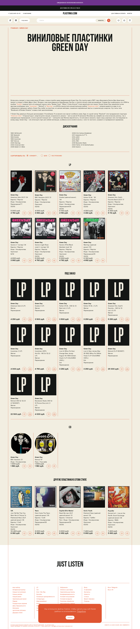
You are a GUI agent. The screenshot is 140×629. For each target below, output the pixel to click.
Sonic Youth (87, 511)
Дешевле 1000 (17, 613)
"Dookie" (19, 104)
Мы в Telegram (112, 587)
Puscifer (110, 511)
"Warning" (49, 106)
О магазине (87, 590)
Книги (38, 603)
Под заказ (24, 20)
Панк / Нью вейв (41, 462)
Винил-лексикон (89, 599)
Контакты (87, 592)
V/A (12, 511)
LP (10, 20)
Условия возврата (66, 599)
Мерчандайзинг (41, 601)
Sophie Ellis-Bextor (65, 511)
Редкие (15, 601)
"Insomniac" (33, 106)
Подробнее (81, 611)
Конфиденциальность (67, 594)
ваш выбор (16, 587)
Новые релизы (17, 594)
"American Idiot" (93, 106)
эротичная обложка (19, 610)
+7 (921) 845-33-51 (13, 13)
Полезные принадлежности (45, 597)
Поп (60, 520)
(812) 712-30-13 (35, 626)
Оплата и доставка (66, 590)
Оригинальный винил (19, 599)
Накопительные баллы (67, 592)
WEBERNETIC (126, 625)
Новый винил (17, 597)
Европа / (17, 200)
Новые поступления (19, 592)
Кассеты (39, 594)
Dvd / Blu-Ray (40, 592)
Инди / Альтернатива (18, 202)
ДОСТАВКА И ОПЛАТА (118, 13)
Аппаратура (40, 599)
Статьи (86, 597)
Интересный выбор (19, 590)
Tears (36, 511)
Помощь (86, 601)
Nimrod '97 (38, 460)
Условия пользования (67, 597)
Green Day (14, 195)
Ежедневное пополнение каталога (70, 2)
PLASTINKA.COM (49, 625)
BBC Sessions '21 (17, 460)
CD (16, 20)
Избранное (63, 587)
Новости (87, 594)
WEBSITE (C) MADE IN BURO (112, 625)
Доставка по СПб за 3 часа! (70, 8)
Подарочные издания (20, 603)
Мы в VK (110, 590)
